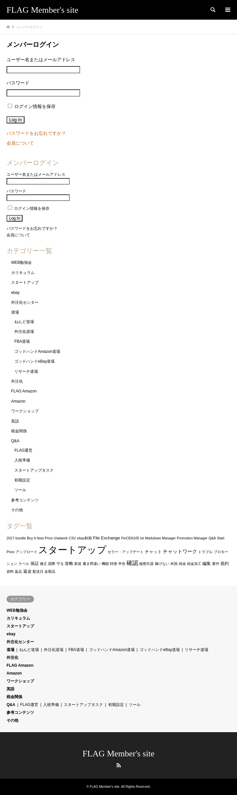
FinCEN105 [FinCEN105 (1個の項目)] (130, 538)
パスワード (18, 82)
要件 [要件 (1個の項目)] (215, 564)
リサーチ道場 (26, 371)
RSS (118, 765)
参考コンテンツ (25, 500)
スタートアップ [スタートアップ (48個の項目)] (72, 549)
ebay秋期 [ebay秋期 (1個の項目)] (84, 538)
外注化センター (25, 302)
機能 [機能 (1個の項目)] (105, 564)
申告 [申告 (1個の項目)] (122, 564)
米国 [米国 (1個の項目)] (174, 564)
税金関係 (19, 431)
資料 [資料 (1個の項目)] (10, 571)
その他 (17, 510)
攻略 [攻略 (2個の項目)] (69, 563)
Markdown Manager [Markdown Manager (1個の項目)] (160, 538)
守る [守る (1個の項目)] (60, 564)
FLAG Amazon (24, 391)
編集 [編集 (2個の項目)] (206, 563)
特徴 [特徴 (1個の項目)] (113, 564)
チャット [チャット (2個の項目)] (153, 551)
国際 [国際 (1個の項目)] (51, 564)
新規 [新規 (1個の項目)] (77, 564)
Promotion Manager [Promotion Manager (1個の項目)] (192, 538)
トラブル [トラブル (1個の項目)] (205, 552)
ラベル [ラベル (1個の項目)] (23, 564)
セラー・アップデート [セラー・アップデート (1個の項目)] (126, 552)
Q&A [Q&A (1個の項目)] (212, 538)
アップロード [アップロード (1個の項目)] (26, 552)
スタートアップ (25, 282)
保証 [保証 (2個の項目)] (34, 563)
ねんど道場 (24, 321)
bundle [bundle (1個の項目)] (20, 538)
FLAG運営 (23, 450)
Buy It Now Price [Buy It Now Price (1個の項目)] (40, 538)
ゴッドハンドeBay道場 (34, 361)
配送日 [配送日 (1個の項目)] (38, 571)
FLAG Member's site (119, 753)
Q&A (15, 441)
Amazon (18, 401)
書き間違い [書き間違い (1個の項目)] (92, 564)
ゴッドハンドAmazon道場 (37, 351)
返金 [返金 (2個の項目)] (27, 571)
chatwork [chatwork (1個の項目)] (61, 538)
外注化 (17, 381)
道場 (15, 312)
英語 (15, 421)
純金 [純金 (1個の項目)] (182, 564)
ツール (20, 490)
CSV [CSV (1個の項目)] (72, 538)
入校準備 (22, 460)
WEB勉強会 (21, 262)
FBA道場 (22, 341)
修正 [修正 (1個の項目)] (43, 564)
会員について (20, 143)
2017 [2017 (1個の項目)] (10, 538)
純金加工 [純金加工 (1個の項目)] (194, 564)
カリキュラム (23, 272)
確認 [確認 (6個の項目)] (132, 563)
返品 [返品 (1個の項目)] (18, 571)
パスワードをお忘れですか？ (36, 133)
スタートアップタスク (34, 470)
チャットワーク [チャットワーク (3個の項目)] (180, 551)
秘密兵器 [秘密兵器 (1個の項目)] (146, 564)
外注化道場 (24, 331)
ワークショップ (25, 411)
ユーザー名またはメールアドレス (41, 59)
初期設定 (22, 480)
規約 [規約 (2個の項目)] (224, 563)
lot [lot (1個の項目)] (142, 538)
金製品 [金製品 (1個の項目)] (49, 571)
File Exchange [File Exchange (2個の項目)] (106, 537)
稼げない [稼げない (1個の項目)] (162, 564)
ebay (15, 292)
